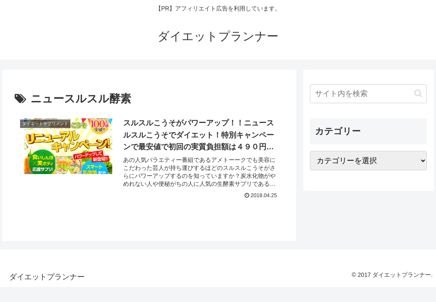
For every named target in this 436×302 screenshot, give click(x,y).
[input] (368, 93)
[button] (418, 93)
